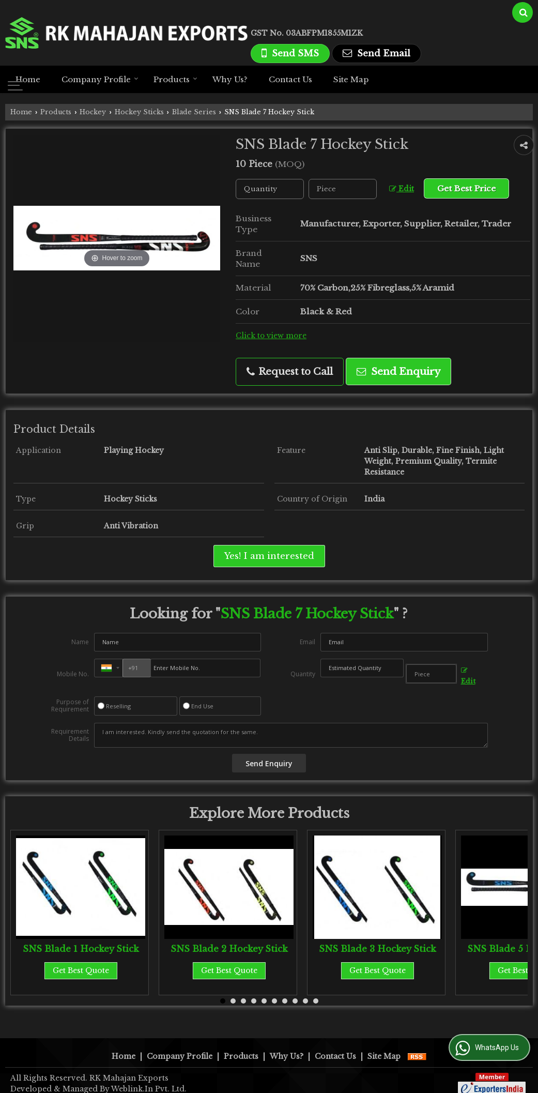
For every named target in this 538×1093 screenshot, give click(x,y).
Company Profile (100, 79)
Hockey (93, 112)
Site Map (350, 79)
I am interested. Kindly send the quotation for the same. (290, 735)
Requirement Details (70, 735)
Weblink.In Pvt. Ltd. (149, 1078)
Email (307, 641)
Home (28, 79)
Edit (401, 189)
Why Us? (230, 79)
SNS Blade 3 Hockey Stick (377, 949)
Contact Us (290, 79)
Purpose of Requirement (70, 706)
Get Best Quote (81, 970)
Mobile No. (73, 674)
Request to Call (290, 371)
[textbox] (343, 189)
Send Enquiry (398, 371)
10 (315, 1001)
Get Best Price (466, 188)
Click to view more (271, 335)
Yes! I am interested (269, 556)
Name (80, 641)
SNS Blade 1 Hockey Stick (81, 949)
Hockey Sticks (139, 112)
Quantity (302, 674)
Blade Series (194, 112)
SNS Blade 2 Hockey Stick (229, 949)
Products (175, 79)
